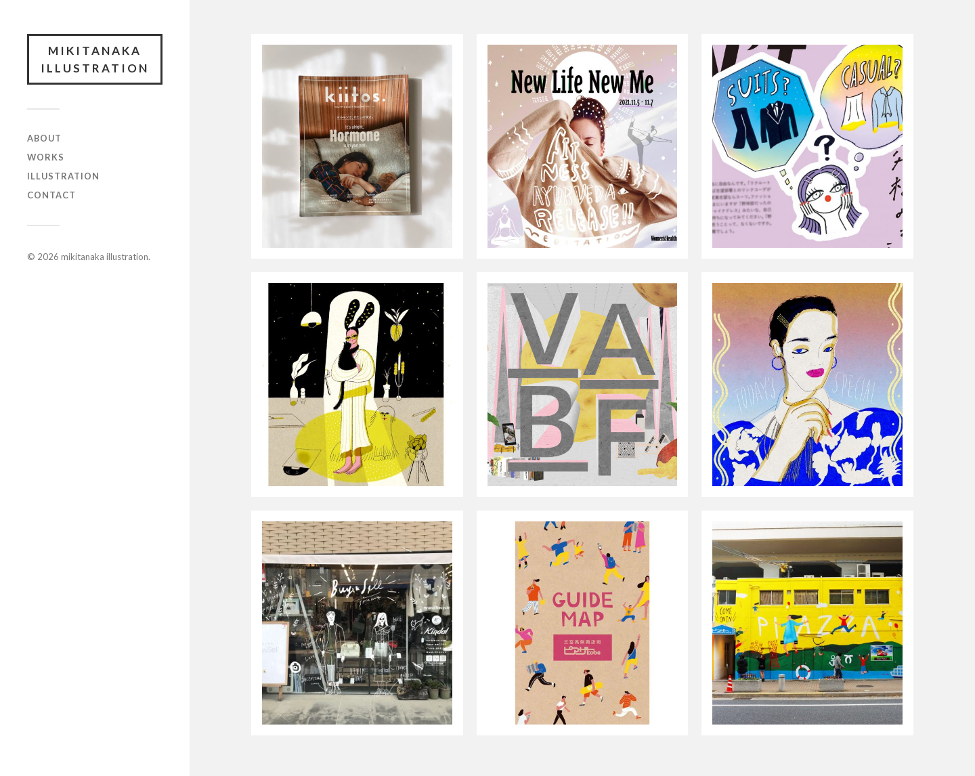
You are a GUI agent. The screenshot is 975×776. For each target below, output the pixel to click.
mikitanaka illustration (95, 59)
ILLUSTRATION (63, 176)
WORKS (45, 157)
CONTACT (51, 195)
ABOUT (44, 138)
